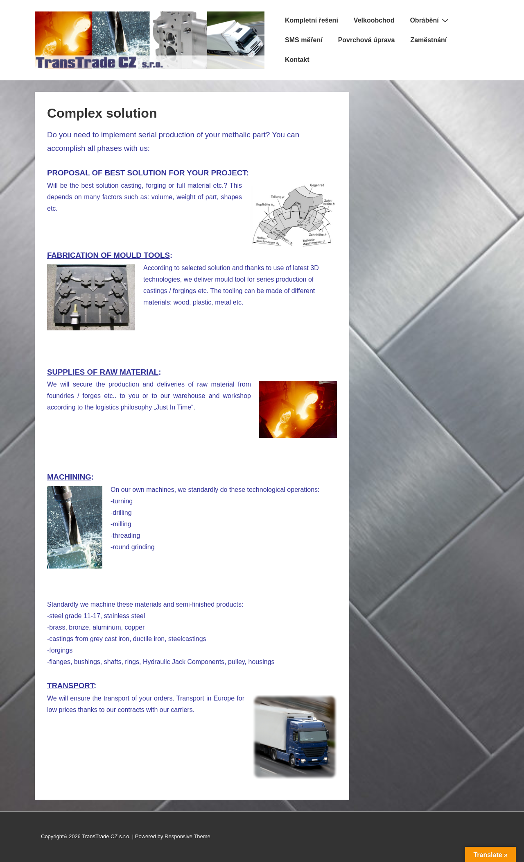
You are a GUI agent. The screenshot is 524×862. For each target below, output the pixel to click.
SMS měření (304, 39)
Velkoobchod (374, 20)
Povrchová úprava (366, 39)
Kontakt (297, 59)
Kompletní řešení (311, 20)
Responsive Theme (187, 836)
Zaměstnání (428, 39)
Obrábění (430, 20)
